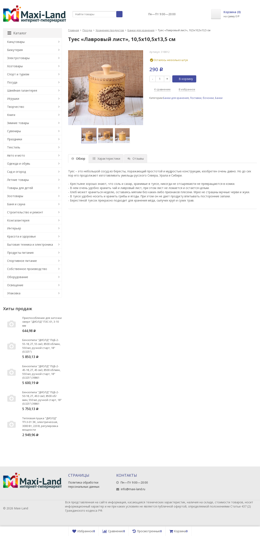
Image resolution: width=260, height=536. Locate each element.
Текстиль (13, 147)
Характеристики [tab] (106, 158)
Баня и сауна (16, 204)
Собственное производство (27, 269)
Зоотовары (15, 196)
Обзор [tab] (78, 158)
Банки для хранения (141, 30)
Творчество (15, 107)
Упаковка (13, 293)
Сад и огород (16, 172)
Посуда (87, 30)
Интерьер (14, 228)
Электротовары (18, 58)
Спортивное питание (22, 261)
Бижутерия (15, 50)
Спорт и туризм (18, 74)
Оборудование (17, 277)
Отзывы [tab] (136, 158)
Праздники (14, 139)
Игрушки (13, 99)
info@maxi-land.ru (133, 489)
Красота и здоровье (21, 236)
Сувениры (14, 131)
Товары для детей (20, 188)
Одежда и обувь (18, 163)
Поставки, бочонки (202, 97)
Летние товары (18, 180)
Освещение (15, 285)
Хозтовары (15, 66)
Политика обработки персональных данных (83, 484)
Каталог (17, 33)
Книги (11, 115)
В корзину (183, 79)
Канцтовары (16, 42)
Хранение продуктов (110, 30)
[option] (89, 135)
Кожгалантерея (18, 220)
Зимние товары (18, 123)
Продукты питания (20, 253)
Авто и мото (16, 155)
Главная (73, 30)
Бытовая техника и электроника (30, 244)
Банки (218, 97)
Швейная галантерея (22, 90)
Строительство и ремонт (25, 212)
